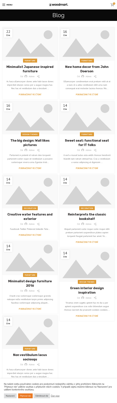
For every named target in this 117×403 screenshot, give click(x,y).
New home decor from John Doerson (87, 69)
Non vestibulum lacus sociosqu (30, 357)
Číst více (55, 396)
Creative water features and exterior (30, 217)
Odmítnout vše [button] (41, 396)
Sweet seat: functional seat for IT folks (87, 143)
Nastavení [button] (10, 396)
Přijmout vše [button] (25, 396)
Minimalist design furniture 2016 (30, 283)
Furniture (30, 60)
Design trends (30, 134)
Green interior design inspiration (87, 290)
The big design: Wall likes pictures (30, 143)
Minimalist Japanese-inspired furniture (30, 69)
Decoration (30, 208)
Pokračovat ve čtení (30, 95)
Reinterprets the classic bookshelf (87, 217)
